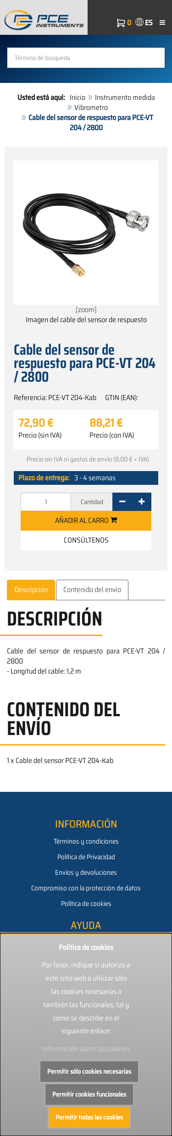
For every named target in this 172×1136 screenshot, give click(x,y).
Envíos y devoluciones (86, 872)
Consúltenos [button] (86, 540)
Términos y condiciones (86, 841)
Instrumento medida (125, 97)
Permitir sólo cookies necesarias (89, 1071)
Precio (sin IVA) (39, 435)
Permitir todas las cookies (89, 1117)
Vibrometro (91, 107)
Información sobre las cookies (86, 1048)
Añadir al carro (86, 520)
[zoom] (86, 237)
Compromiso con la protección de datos (86, 888)
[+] (141, 502)
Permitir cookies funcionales (89, 1094)
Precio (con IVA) (111, 435)
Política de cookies (86, 903)
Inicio (77, 97)
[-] (122, 502)
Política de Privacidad (86, 856)
